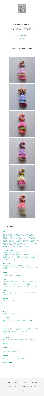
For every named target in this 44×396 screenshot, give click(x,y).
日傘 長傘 (14, 313)
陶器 (4, 231)
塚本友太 (18, 241)
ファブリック (6, 337)
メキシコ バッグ (23, 281)
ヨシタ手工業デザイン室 (9, 246)
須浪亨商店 (5, 355)
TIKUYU (11, 275)
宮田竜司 (34, 237)
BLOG (25, 382)
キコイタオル (23, 339)
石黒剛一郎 (12, 235)
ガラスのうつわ (6, 263)
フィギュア (5, 294)
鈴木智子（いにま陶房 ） (24, 243)
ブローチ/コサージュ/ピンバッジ (31, 328)
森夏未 (32, 257)
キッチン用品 (6, 318)
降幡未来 (31, 235)
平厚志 (18, 245)
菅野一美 (5, 240)
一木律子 (5, 275)
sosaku (5, 347)
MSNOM (5, 343)
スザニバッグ (6, 284)
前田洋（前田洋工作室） (9, 257)
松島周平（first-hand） (23, 257)
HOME (8, 382)
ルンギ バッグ (14, 284)
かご (4, 305)
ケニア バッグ (33, 281)
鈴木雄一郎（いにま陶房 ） (9, 243)
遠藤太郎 (25, 246)
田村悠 (36, 267)
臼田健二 (18, 253)
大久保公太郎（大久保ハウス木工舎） (12, 254)
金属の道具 (5, 298)
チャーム (23, 284)
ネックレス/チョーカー (8, 329)
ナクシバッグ (30, 284)
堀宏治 (34, 256)
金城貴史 (18, 256)
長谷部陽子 (5, 268)
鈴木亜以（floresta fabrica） (10, 267)
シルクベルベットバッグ (32, 286)
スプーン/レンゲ (7, 300)
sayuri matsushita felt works (11, 351)
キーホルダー (15, 331)
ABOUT (17, 382)
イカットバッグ (6, 286)
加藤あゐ (19, 235)
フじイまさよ (26, 237)
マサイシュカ (32, 339)
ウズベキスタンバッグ (18, 286)
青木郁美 (5, 235)
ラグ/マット (32, 292)
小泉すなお (5, 245)
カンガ (4, 339)
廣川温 (20, 238)
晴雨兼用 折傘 (6, 313)
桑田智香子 (25, 241)
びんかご (12, 358)
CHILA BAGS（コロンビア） (10, 281)
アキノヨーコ (6, 265)
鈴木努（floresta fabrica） (26, 267)
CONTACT (34, 382)
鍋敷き (4, 320)
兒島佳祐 (13, 265)
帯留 (17, 329)
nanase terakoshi (7, 362)
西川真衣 (19, 246)
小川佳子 (19, 237)
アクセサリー (6, 326)
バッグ (4, 279)
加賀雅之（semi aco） (8, 256)
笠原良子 (26, 238)
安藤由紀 (11, 253)
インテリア (5, 290)
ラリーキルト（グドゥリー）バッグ (11, 283)
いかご (18, 358)
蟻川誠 (9, 234)
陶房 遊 (22, 234)
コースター (30, 320)
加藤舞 (27, 234)
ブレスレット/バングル (26, 329)
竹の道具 (5, 272)
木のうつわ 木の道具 (8, 250)
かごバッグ (5, 307)
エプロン (17, 320)
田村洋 (4, 234)
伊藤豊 (25, 235)
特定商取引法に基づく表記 (30, 386)
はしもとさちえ (13, 238)
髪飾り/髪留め (6, 331)
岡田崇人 (12, 237)
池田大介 (12, 245)
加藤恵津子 (12, 240)
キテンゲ (10, 339)
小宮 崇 (26, 265)
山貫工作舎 (18, 275)
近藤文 (31, 241)
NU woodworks (27, 256)
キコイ (16, 339)
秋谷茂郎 (16, 234)
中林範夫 (19, 240)
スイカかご (5, 358)
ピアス (12, 328)
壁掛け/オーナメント (8, 292)
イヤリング (5, 328)
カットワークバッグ (27, 283)
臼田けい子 (5, 237)
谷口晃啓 (11, 241)
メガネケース (6, 333)
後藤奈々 (5, 241)
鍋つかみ (23, 320)
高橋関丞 (5, 253)
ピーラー (10, 320)
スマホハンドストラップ (27, 331)
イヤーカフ (18, 328)
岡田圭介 (26, 254)
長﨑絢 (32, 234)
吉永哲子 (5, 238)
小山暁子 (24, 245)
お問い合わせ (22, 38)
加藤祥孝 (25, 240)
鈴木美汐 (35, 243)
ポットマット (6, 321)
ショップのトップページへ (22, 35)
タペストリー (13, 294)
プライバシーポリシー (13, 386)
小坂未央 (20, 265)
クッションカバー (22, 292)
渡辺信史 (33, 238)
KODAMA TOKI (34, 240)
